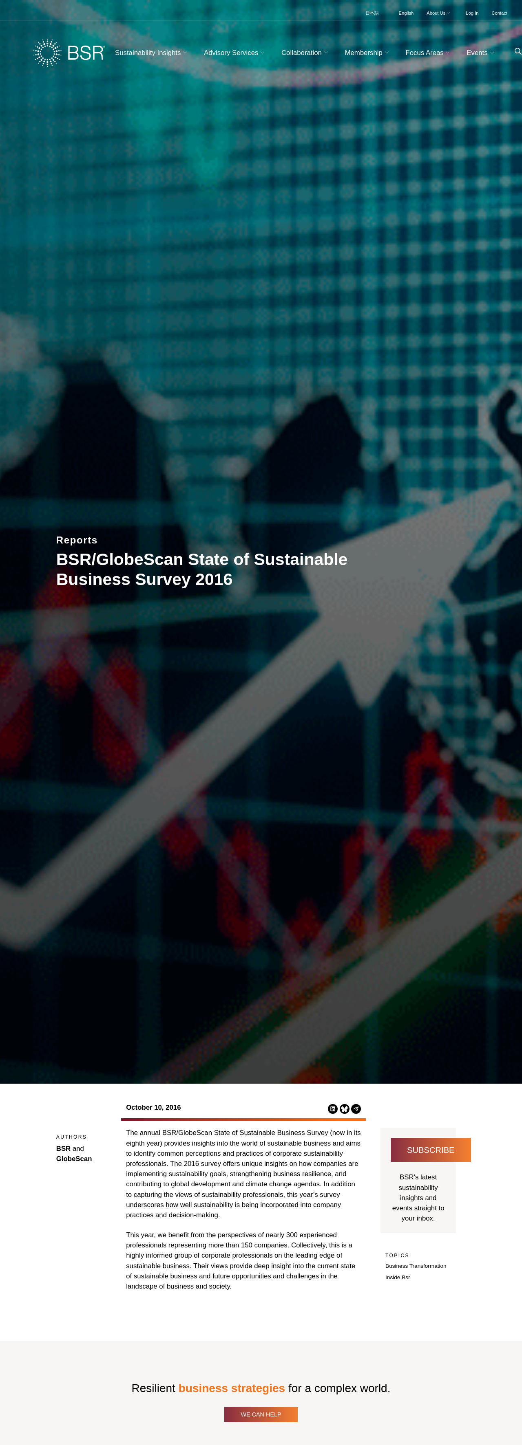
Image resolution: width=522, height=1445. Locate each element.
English (406, 13)
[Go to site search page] (515, 51)
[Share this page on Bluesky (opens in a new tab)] (344, 1109)
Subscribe (431, 1150)
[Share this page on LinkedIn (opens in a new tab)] (333, 1109)
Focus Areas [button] (428, 53)
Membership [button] (368, 53)
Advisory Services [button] (235, 53)
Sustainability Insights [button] (152, 53)
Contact (499, 13)
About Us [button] (439, 13)
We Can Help (261, 1414)
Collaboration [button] (305, 53)
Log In (472, 13)
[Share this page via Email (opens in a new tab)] (356, 1109)
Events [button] (482, 53)
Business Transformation (416, 1266)
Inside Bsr (397, 1277)
